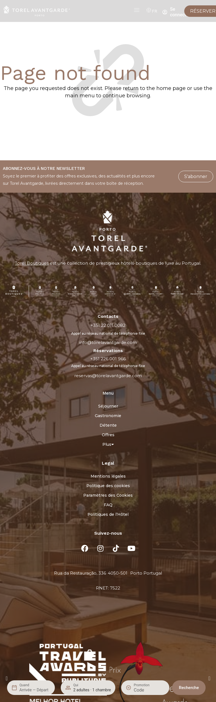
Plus (108, 444)
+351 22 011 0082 (108, 325)
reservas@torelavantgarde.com (108, 375)
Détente (108, 425)
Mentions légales (108, 476)
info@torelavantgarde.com (108, 342)
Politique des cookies (108, 485)
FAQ (108, 504)
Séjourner (108, 406)
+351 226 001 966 (108, 358)
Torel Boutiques (32, 263)
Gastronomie (108, 415)
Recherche (189, 687)
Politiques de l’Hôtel (108, 514)
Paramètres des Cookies (108, 495)
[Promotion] (147, 690)
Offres (108, 434)
